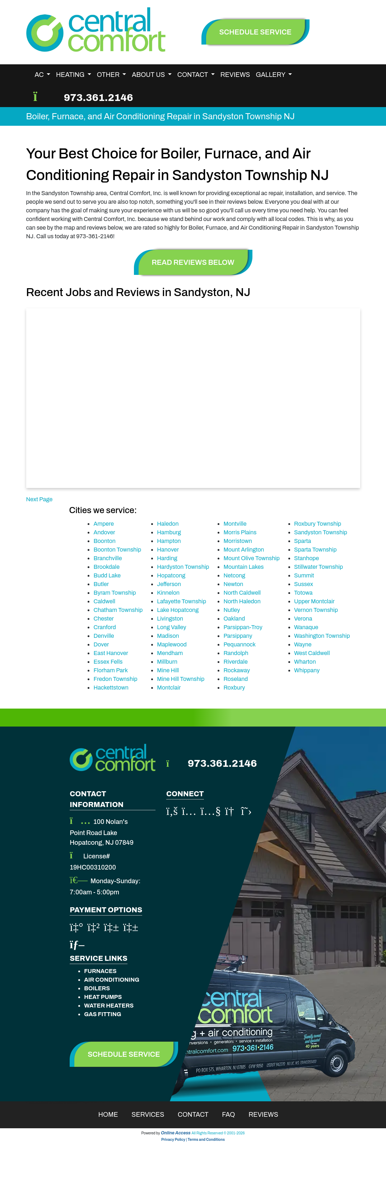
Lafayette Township (181, 601)
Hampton (169, 541)
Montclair (169, 688)
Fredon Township (115, 679)
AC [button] (40, 74)
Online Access (176, 1132)
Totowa (303, 593)
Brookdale (106, 567)
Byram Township (114, 593)
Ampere (103, 524)
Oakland (234, 619)
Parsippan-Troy (242, 627)
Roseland (235, 679)
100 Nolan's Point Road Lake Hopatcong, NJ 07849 (102, 832)
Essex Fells (107, 662)
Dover (101, 644)
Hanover (168, 550)
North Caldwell (242, 593)
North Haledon (241, 601)
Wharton (305, 662)
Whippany (307, 670)
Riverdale (235, 662)
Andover (104, 532)
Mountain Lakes (243, 567)
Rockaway (236, 670)
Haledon (167, 524)
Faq (233, 1114)
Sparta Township (315, 550)
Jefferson (169, 584)
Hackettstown (110, 688)
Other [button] (109, 74)
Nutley (231, 610)
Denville (103, 636)
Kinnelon (168, 593)
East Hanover (110, 653)
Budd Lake (106, 575)
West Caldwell (312, 653)
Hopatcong (171, 575)
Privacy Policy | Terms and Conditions (193, 1140)
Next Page (39, 499)
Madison (168, 636)
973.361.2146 (98, 97)
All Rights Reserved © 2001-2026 (218, 1133)
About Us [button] (149, 74)
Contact (197, 1114)
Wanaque (306, 627)
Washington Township (322, 636)
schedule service (255, 32)
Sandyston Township (320, 532)
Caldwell (104, 601)
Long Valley (171, 627)
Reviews (235, 74)
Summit (304, 575)
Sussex (303, 584)
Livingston (170, 619)
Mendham (170, 653)
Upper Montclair (314, 601)
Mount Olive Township (251, 558)
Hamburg (169, 532)
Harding (167, 558)
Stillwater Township (318, 567)
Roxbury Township (317, 524)
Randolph (235, 653)
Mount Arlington (243, 550)
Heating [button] (71, 74)
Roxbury (234, 688)
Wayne (303, 644)
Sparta (302, 541)
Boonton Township (117, 550)
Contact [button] (193, 74)
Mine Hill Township (180, 679)
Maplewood (172, 644)
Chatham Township (118, 610)
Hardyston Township (183, 567)
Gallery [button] (271, 74)
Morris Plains (239, 532)
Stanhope (306, 558)
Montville (234, 524)
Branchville (107, 558)
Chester (103, 619)
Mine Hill (168, 670)
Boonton (104, 541)
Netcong (234, 575)
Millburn (167, 662)
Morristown (237, 541)
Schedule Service (124, 1054)
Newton (233, 584)
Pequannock (239, 644)
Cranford (104, 627)
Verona (303, 619)
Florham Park (110, 670)
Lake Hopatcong (178, 610)
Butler (101, 584)
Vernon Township (316, 610)
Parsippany (237, 636)
